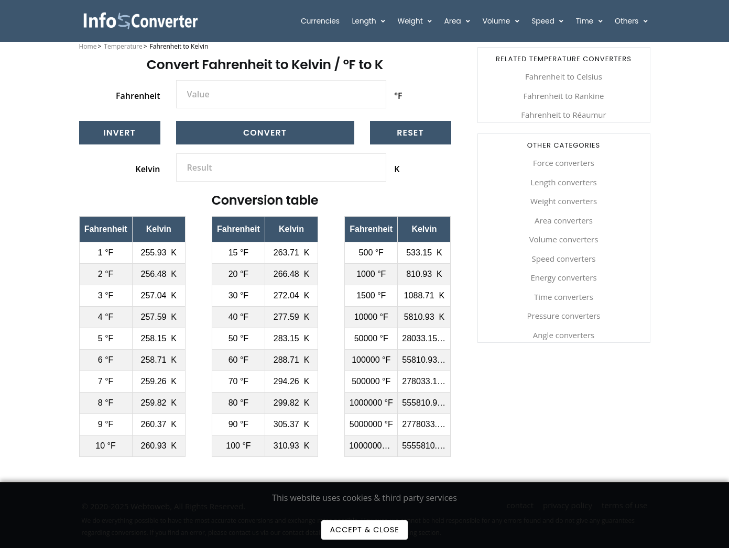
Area (453, 21)
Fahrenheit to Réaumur (563, 114)
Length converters (563, 182)
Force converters (563, 163)
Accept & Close (364, 529)
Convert (265, 133)
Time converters (563, 297)
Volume (497, 21)
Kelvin (147, 169)
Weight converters (563, 201)
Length (365, 21)
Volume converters (564, 239)
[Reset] (410, 132)
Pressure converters (563, 315)
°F (398, 96)
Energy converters (563, 277)
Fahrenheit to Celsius (563, 76)
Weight (411, 21)
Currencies (320, 21)
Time (585, 21)
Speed (543, 21)
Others (627, 21)
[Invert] (119, 132)
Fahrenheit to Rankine (563, 96)
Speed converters (564, 258)
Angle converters (563, 335)
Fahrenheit (138, 96)
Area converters (564, 220)
